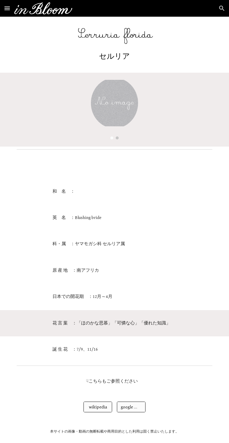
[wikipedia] (98, 407)
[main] (114, 56)
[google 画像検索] (131, 407)
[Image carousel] (114, 109)
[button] (7, 8)
